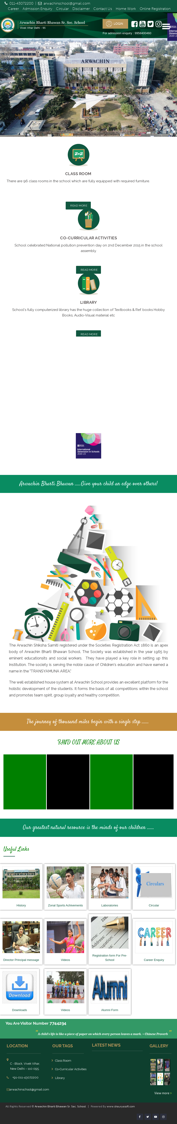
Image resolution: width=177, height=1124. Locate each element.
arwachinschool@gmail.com (67, 3)
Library (88, 302)
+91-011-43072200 (25, 1077)
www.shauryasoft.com (121, 1106)
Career (13, 8)
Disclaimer (81, 8)
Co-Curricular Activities (88, 238)
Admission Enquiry (37, 8)
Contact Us (102, 8)
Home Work (126, 8)
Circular (62, 8)
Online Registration (155, 8)
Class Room (78, 173)
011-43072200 (21, 3)
